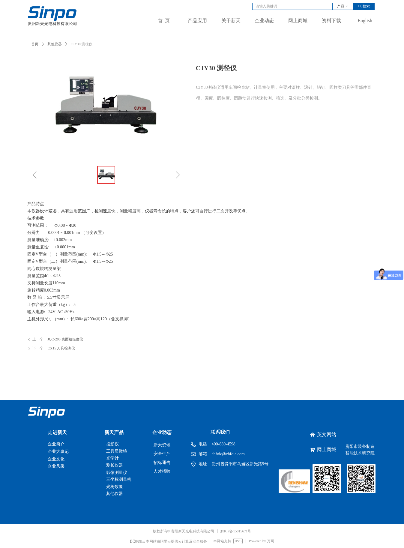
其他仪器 (54, 44)
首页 (34, 44)
